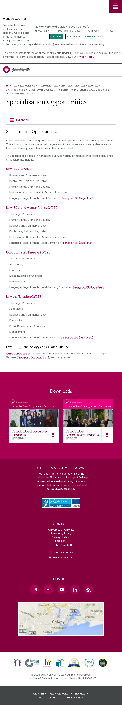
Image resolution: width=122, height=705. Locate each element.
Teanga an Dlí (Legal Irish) (77, 198)
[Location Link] (61, 633)
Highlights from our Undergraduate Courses (82, 90)
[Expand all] (61, 119)
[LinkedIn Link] (75, 589)
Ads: (110, 30)
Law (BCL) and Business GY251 (28, 252)
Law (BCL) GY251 (18, 168)
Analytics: (93, 30)
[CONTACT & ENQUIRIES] (52, 698)
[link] (17, 663)
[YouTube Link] (61, 589)
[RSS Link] (88, 589)
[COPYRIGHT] (81, 694)
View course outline (18, 353)
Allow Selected (94, 36)
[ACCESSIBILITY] (75, 698)
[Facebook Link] (48, 589)
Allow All (57, 36)
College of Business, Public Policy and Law (61, 85)
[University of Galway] (16, 70)
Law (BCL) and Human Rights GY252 (32, 207)
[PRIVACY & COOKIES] (61, 694)
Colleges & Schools (24, 85)
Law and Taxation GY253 (23, 296)
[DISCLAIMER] (41, 694)
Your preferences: (69, 30)
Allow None (75, 36)
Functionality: (42, 30)
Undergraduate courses (39, 90)
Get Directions (63, 552)
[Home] (7, 85)
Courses (18, 90)
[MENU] (115, 6)
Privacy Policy (85, 56)
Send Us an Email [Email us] (63, 557)
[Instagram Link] (34, 589)
